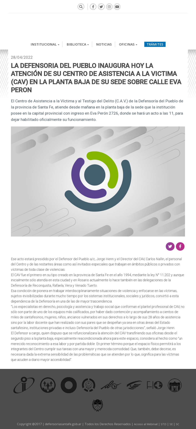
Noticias (104, 43)
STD (164, 423)
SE (172, 423)
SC (179, 423)
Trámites (155, 43)
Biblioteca (78, 43)
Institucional (45, 43)
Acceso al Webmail (145, 423)
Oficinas (128, 43)
